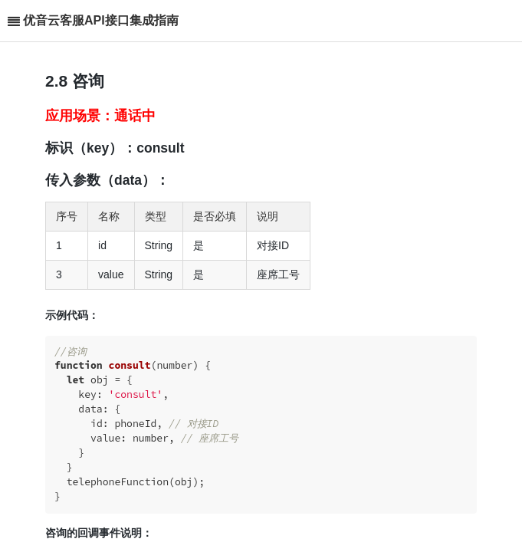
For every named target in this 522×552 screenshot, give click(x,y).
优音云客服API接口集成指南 (101, 20)
